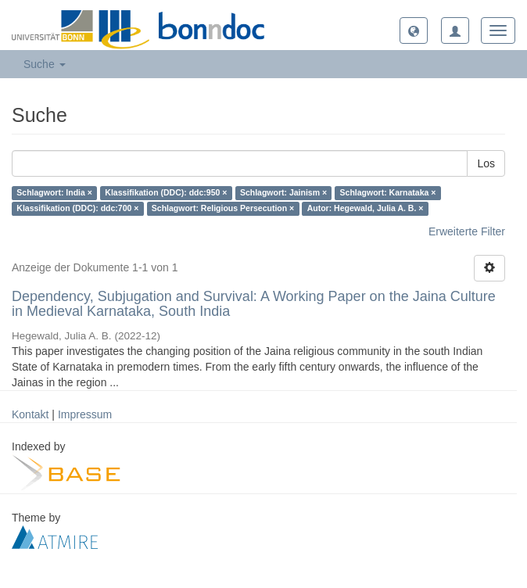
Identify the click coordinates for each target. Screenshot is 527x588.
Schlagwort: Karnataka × (388, 193)
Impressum (85, 414)
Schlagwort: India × (54, 193)
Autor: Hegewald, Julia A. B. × (365, 208)
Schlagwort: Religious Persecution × (223, 208)
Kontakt (30, 414)
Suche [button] (44, 64)
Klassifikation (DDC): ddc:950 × (166, 193)
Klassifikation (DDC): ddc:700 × (77, 208)
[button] (414, 30)
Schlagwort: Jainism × (283, 193)
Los (486, 163)
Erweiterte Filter (466, 231)
